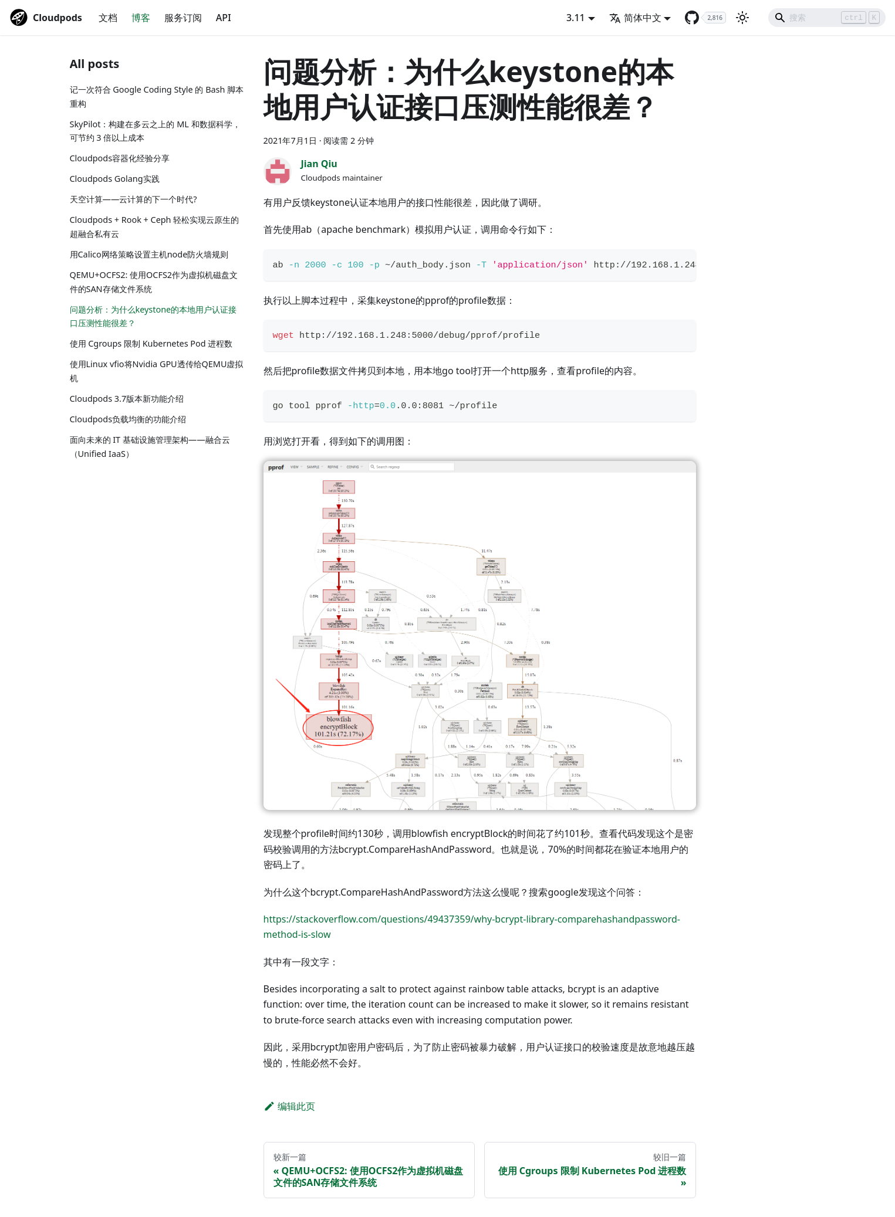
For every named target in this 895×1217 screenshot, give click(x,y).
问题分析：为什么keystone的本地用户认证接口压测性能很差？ (153, 316)
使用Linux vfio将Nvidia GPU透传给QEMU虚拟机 (157, 371)
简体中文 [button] (635, 17)
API (223, 17)
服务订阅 (183, 17)
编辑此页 (290, 1106)
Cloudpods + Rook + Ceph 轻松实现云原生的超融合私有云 (154, 226)
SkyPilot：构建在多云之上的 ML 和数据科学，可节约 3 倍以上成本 (155, 131)
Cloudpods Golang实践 (115, 178)
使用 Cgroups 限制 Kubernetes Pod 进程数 (151, 343)
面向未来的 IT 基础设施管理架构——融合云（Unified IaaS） (150, 446)
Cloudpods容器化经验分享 (120, 158)
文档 (108, 17)
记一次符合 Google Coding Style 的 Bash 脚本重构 (157, 96)
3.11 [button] (575, 17)
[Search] (827, 17)
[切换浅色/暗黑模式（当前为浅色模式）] (742, 17)
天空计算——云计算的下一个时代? (133, 199)
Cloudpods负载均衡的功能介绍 (128, 419)
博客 (140, 17)
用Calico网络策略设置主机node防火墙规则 (149, 254)
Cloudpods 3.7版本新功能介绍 (127, 398)
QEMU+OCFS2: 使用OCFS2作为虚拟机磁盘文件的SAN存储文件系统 (154, 281)
